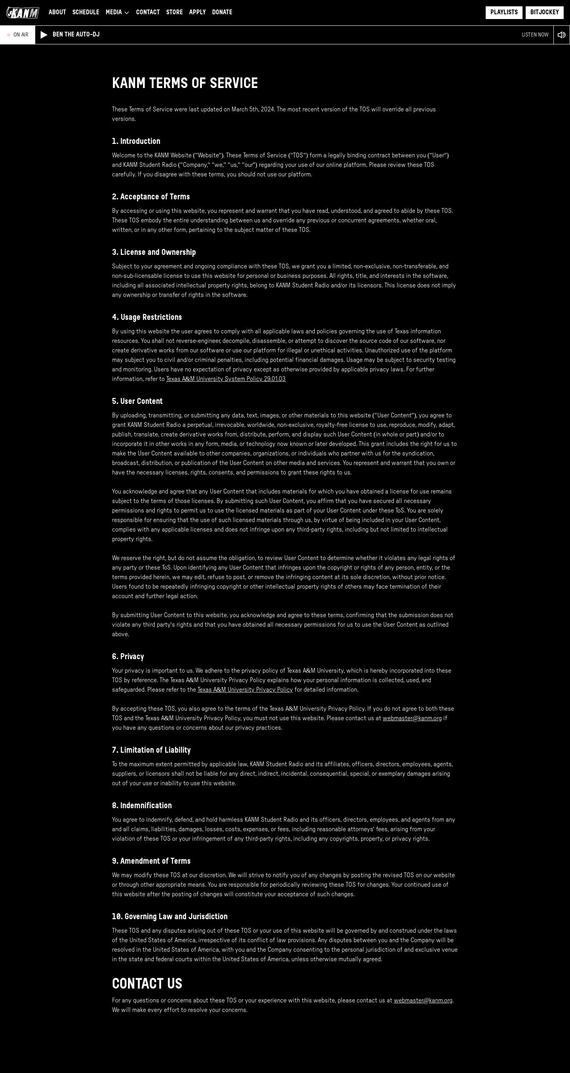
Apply (197, 13)
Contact (148, 13)
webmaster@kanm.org (412, 718)
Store (174, 13)
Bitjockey (544, 13)
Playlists (504, 13)
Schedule (85, 13)
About (57, 13)
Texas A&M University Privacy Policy (245, 690)
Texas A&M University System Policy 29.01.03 (226, 379)
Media (118, 13)
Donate (222, 13)
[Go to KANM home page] (22, 13)
